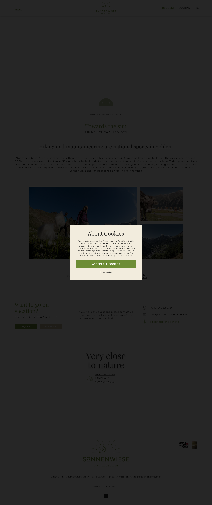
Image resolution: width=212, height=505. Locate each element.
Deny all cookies (106, 272)
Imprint (128, 255)
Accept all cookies (106, 264)
